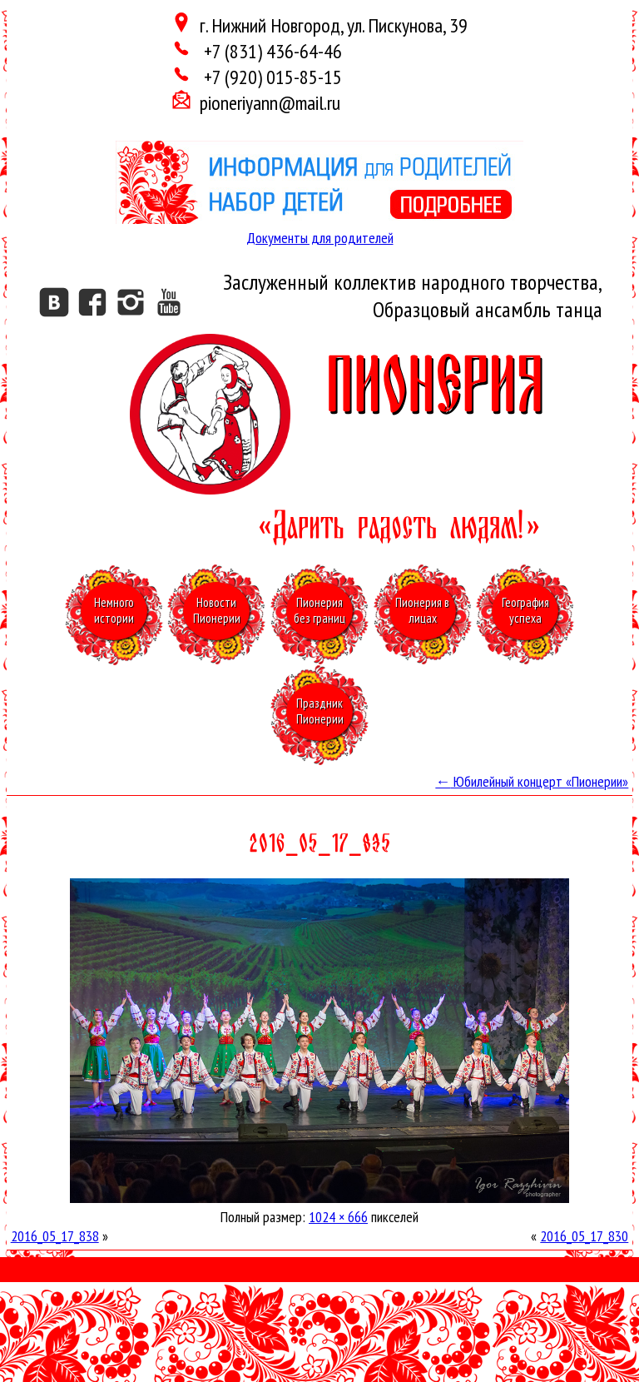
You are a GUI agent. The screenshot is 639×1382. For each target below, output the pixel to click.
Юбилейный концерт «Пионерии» (531, 781)
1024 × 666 (338, 1216)
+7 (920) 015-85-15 (271, 77)
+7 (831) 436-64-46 (271, 51)
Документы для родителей (320, 237)
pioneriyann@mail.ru (270, 103)
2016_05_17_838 (55, 1235)
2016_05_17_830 (584, 1235)
